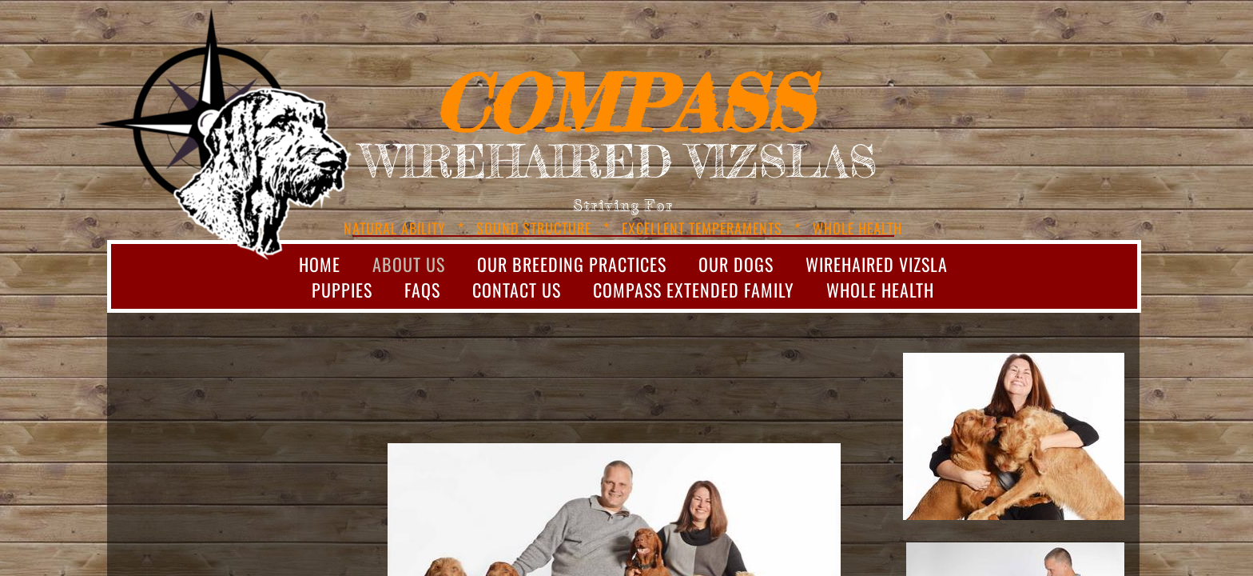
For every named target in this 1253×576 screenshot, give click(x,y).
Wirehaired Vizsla (877, 264)
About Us (408, 264)
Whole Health (880, 289)
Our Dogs (736, 264)
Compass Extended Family (693, 289)
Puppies (342, 289)
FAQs (422, 289)
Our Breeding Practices (571, 264)
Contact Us (516, 289)
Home (319, 264)
